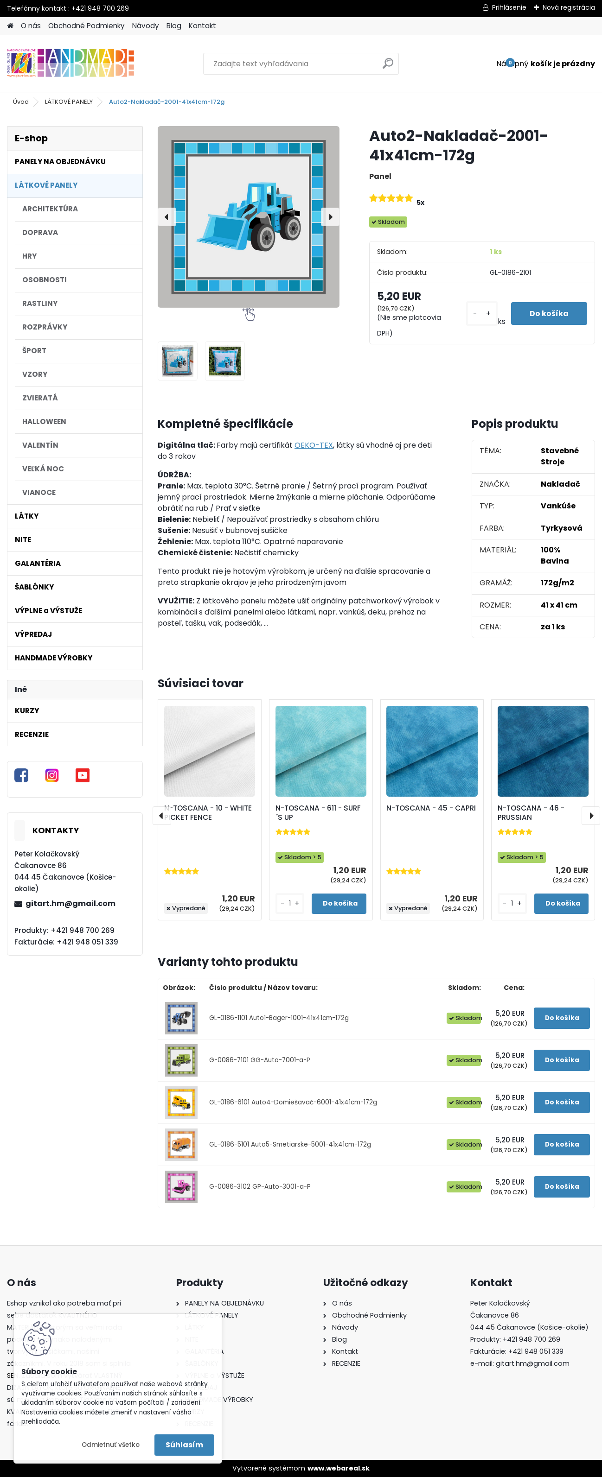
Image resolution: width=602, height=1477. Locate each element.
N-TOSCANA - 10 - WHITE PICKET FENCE (208, 813)
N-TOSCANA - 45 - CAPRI (431, 808)
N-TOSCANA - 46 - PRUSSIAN (531, 813)
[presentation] (167, 217)
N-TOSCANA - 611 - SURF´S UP (318, 813)
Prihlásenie (509, 7)
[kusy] (482, 313)
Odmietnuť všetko (111, 1444)
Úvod (21, 101)
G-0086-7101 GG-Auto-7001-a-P (259, 1060)
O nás (31, 26)
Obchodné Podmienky (86, 26)
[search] (388, 67)
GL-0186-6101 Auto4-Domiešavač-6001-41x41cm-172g (293, 1102)
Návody (145, 26)
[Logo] (70, 64)
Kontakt (202, 26)
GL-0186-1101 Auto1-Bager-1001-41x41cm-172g (279, 1018)
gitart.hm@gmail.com (70, 903)
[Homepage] (10, 26)
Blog (174, 26)
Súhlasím (184, 1444)
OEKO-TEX (314, 445)
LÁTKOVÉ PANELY (69, 101)
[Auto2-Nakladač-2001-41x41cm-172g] (248, 217)
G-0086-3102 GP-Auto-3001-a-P (260, 1186)
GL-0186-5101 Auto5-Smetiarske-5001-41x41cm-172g (290, 1144)
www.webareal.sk (338, 1468)
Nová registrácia (569, 7)
